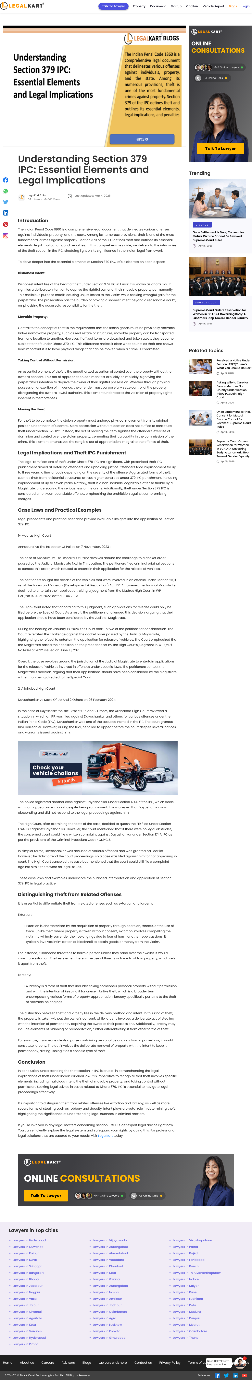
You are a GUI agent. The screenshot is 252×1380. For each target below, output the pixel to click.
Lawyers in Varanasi (28, 1331)
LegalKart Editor (37, 195)
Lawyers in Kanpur (186, 1318)
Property (139, 6)
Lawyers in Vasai (25, 1299)
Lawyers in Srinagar (27, 1266)
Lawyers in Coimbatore (110, 1312)
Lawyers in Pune (184, 1292)
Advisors (68, 1362)
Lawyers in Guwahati (28, 1247)
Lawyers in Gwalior (106, 1279)
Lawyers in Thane (185, 1338)
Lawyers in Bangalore (28, 1273)
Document (158, 6)
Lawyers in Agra (104, 1318)
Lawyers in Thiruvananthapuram (197, 1273)
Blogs (233, 6)
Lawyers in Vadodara (108, 1260)
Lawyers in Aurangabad (110, 1247)
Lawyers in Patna (185, 1247)
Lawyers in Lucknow (107, 1325)
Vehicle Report (213, 6)
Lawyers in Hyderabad (29, 1240)
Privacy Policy (170, 1362)
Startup (176, 6)
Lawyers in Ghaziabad (109, 1338)
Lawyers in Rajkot (185, 1253)
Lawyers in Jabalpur (28, 1286)
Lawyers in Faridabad (189, 1260)
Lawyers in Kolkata (106, 1331)
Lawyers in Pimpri (26, 1344)
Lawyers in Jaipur (26, 1305)
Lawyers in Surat (25, 1260)
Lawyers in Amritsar (107, 1299)
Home (7, 1362)
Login (246, 6)
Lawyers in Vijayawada (110, 1240)
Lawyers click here (112, 1362)
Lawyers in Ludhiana (188, 1299)
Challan (192, 6)
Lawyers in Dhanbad (108, 1266)
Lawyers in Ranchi (186, 1266)
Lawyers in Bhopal (26, 1279)
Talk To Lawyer (113, 6)
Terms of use (198, 1362)
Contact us (143, 1362)
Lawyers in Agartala (27, 1318)
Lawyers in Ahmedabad (110, 1253)
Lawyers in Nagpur (26, 1292)
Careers (48, 1362)
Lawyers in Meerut (186, 1325)
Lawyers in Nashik (106, 1292)
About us (27, 1362)
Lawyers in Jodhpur (107, 1305)
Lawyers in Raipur (26, 1253)
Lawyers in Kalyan (186, 1286)
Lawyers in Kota (104, 1273)
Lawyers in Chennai (27, 1312)
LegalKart (106, 1135)
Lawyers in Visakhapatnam (193, 1240)
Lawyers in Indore (186, 1279)
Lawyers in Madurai (187, 1312)
